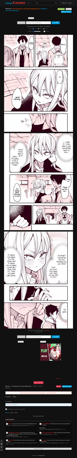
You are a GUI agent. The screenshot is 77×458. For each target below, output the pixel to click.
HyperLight (10, 440)
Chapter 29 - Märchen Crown (46, 434)
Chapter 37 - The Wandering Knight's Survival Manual (17, 425)
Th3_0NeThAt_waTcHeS (13, 432)
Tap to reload (46, 330)
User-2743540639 (45, 423)
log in (10, 404)
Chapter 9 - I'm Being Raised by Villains (14, 436)
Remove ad (31, 18)
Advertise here (58, 378)
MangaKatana (42, 455)
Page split (61, 9)
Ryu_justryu (44, 440)
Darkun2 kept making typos (48, 432)
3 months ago (32, 425)
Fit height (47, 31)
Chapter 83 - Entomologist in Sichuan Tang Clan (50, 429)
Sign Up (63, 2)
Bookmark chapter (66, 11)
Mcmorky (10, 423)
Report (69, 9)
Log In (69, 2)
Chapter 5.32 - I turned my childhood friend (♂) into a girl (52, 442)
